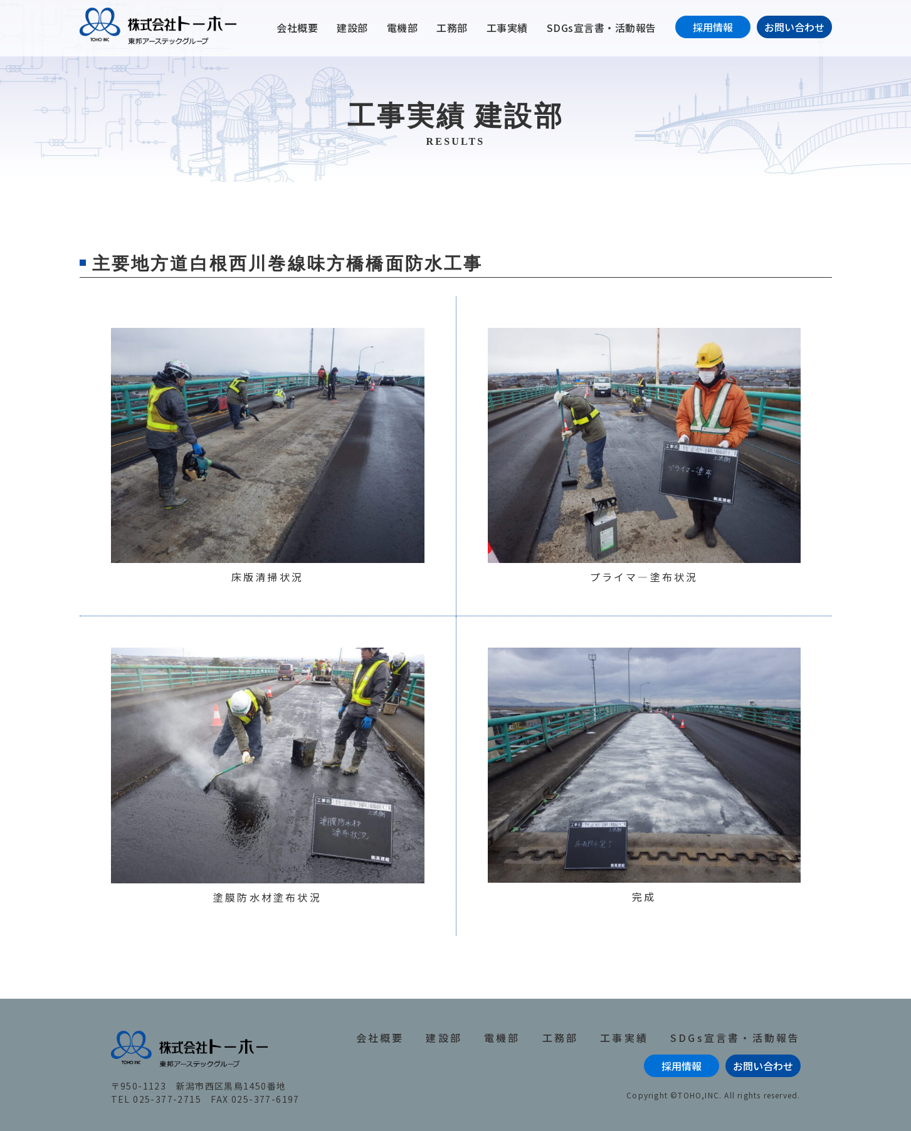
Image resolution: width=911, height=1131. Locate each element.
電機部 (402, 27)
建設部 (352, 27)
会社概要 (297, 27)
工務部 (452, 27)
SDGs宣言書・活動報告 (601, 27)
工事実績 (507, 27)
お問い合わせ (794, 26)
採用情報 (713, 26)
